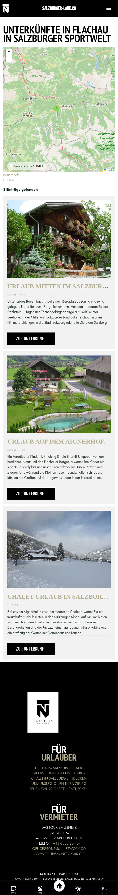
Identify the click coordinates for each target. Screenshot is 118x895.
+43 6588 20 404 (67, 843)
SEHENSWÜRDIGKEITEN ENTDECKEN (59, 788)
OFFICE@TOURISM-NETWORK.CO (59, 848)
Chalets (9, 180)
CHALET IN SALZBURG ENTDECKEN (59, 778)
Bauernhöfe (12, 174)
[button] (106, 8)
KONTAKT (47, 873)
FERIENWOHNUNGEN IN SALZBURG (59, 773)
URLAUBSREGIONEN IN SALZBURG (59, 783)
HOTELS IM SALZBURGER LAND (59, 767)
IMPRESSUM (68, 873)
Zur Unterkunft (31, 338)
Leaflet (109, 170)
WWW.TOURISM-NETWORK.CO (59, 853)
